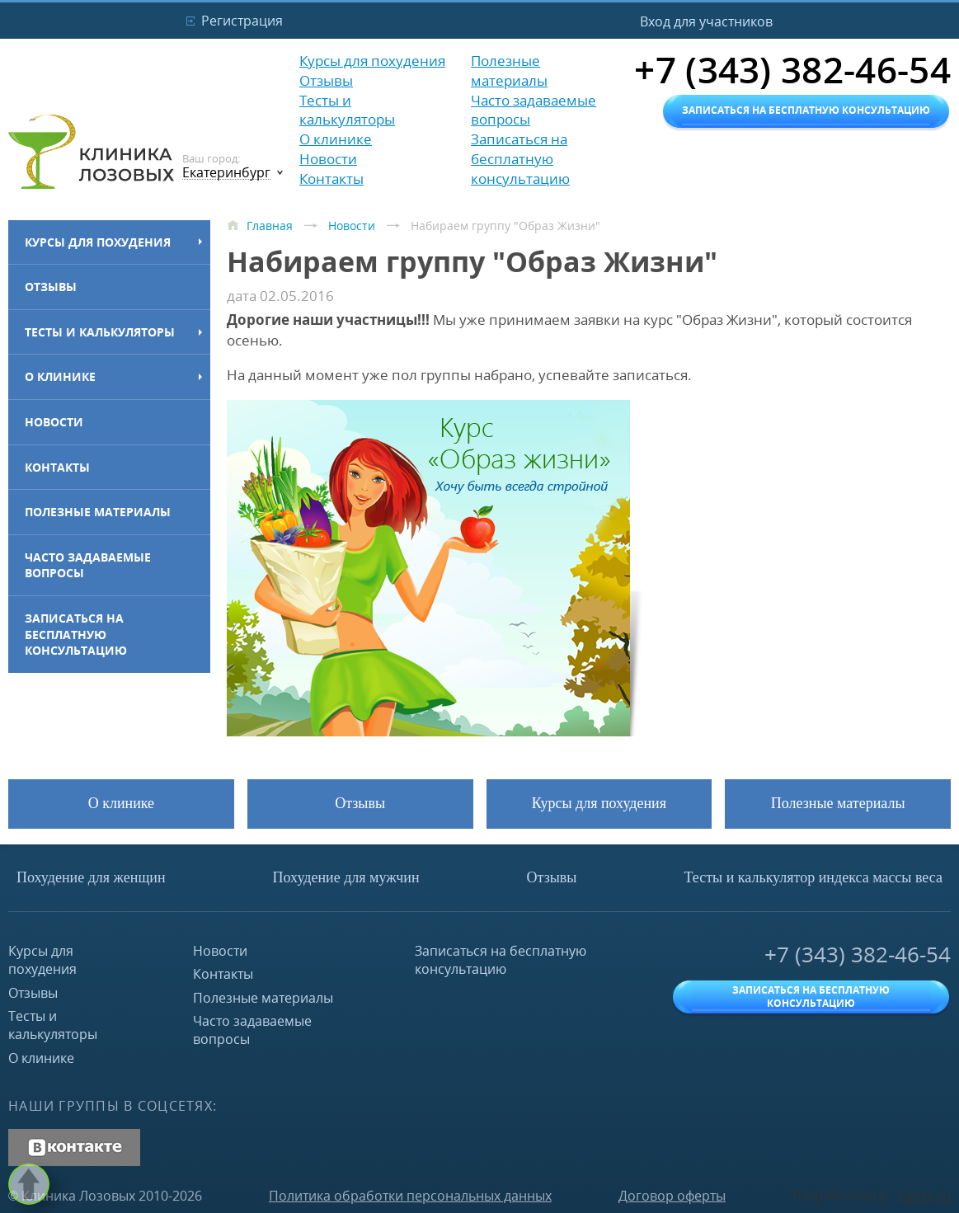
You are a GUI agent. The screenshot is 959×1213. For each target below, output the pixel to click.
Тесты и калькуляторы (100, 332)
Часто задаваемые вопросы (88, 565)
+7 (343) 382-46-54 (857, 954)
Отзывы (51, 286)
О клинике (60, 376)
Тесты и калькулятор (813, 877)
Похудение (91, 877)
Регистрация (242, 20)
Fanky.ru (924, 1196)
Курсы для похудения (98, 242)
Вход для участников (706, 21)
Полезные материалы (98, 512)
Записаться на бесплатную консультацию (76, 634)
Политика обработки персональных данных (410, 1196)
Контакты (57, 467)
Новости (54, 422)
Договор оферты (672, 1196)
